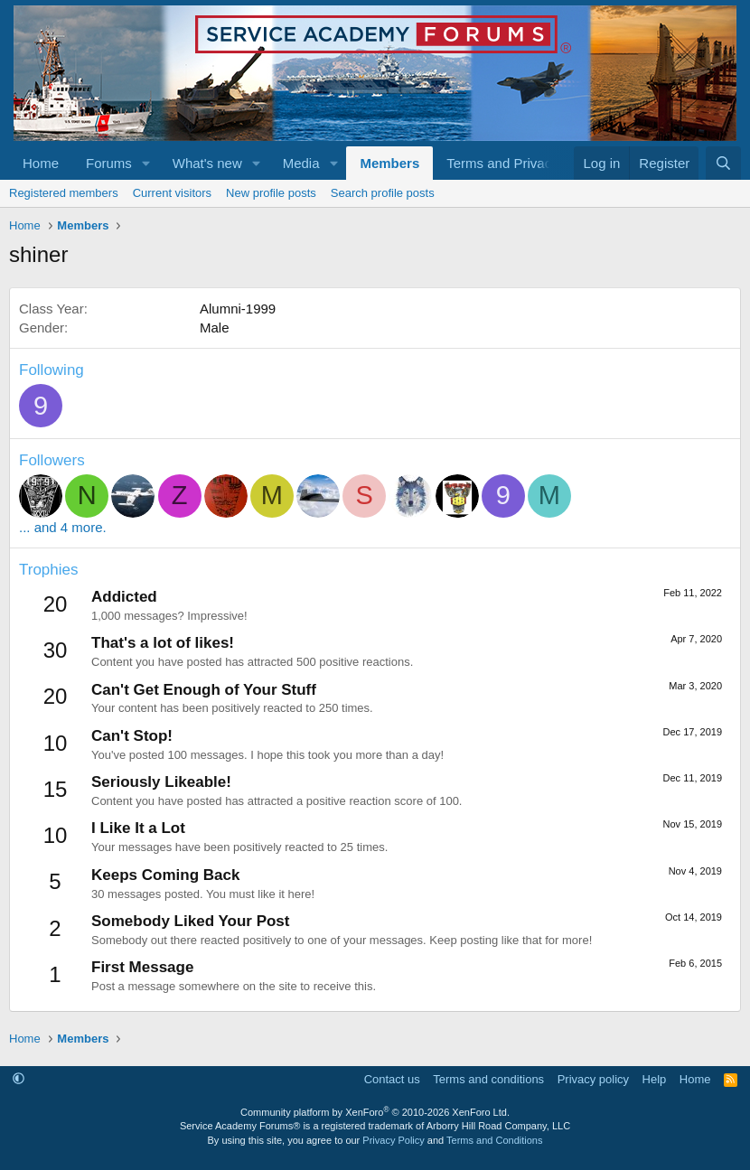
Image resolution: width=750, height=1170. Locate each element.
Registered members (63, 193)
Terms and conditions (488, 1079)
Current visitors (172, 193)
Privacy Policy (393, 1140)
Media (301, 163)
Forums (109, 163)
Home (41, 163)
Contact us (392, 1079)
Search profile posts (383, 193)
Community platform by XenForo (375, 1112)
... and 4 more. (63, 527)
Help (654, 1079)
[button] (146, 163)
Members (389, 163)
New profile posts (271, 193)
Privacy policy (593, 1079)
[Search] (723, 163)
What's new (207, 163)
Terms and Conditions (494, 1140)
